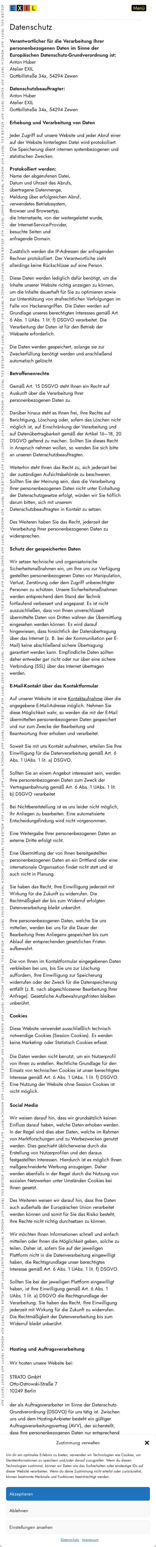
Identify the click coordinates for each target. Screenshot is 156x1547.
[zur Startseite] (23, 9)
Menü (139, 8)
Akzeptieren (21, 1494)
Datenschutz (70, 1539)
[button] (147, 1443)
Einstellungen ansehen (31, 1527)
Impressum (90, 1539)
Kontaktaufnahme (85, 698)
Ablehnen (18, 1510)
